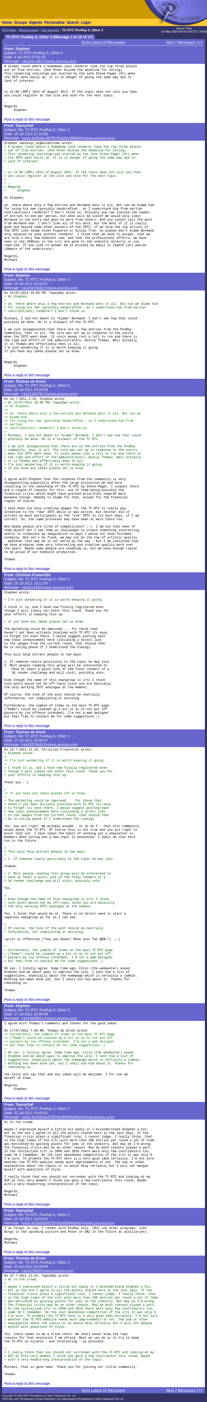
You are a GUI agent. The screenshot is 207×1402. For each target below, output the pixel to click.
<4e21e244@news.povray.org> (47, 587)
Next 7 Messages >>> (184, 42)
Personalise (54, 22)
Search (73, 22)
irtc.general (50, 30)
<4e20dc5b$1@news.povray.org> (49, 288)
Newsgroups (28, 30)
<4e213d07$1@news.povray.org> (49, 394)
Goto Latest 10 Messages (103, 42)
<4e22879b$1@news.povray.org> (49, 744)
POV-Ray (9, 30)
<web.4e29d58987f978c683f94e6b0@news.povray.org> (68, 1223)
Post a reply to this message (27, 119)
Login (86, 22)
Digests (35, 22)
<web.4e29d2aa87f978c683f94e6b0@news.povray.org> (68, 1117)
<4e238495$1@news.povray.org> (49, 1018)
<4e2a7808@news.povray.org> (47, 1271)
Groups (20, 22)
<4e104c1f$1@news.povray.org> (49, 61)
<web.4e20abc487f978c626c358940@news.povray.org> (68, 138)
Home (7, 22)
